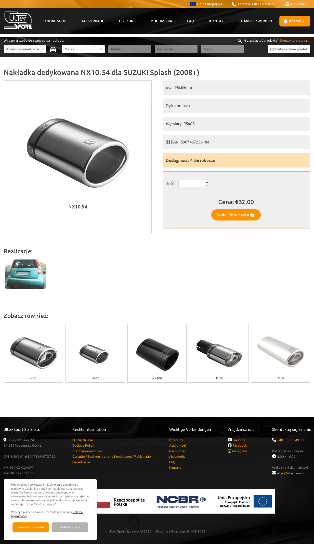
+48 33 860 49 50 (263, 4)
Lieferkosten (82, 462)
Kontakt (217, 21)
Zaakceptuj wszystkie (30, 527)
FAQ (190, 21)
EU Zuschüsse (82, 440)
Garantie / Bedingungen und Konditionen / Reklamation (112, 456)
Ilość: (170, 183)
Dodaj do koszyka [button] (235, 215)
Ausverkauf (92, 21)
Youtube (239, 440)
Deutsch (296, 4)
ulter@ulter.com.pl (290, 473)
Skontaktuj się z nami (294, 40)
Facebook (240, 445)
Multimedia (161, 21)
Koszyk (294, 21)
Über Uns (127, 21)
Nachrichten (177, 451)
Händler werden (256, 21)
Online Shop (54, 21)
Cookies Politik (83, 445)
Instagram (239, 451)
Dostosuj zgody (70, 527)
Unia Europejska (206, 4)
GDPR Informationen (87, 451)
